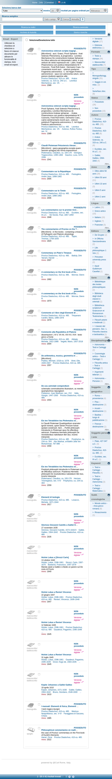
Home (34, 2)
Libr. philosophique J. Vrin (100, 250)
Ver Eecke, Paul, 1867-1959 (61, 215)
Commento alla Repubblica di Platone (58, 332)
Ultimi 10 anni (100, 184)
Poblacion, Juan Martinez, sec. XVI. (57, 393)
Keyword (95, 463)
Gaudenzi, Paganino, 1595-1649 (68, 629)
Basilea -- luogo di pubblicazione (98, 417)
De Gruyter (99, 235)
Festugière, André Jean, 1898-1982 (61, 175)
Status (94, 98)
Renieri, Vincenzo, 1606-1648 (67, 599)
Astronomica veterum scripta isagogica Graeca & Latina (67, 51)
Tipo (93, 69)
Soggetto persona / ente (100, 435)
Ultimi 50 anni (100, 177)
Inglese (98, 221)
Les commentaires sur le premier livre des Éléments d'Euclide (70, 210)
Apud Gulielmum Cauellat (97, 269)
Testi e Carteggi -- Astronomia (97, 479)
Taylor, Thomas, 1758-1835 (59, 237)
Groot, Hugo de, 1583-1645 (65, 662)
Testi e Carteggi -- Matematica (98, 488)
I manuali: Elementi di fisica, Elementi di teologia (63, 706)
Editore (95, 231)
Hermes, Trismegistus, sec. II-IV (61, 479)
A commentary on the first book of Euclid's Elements (65, 272)
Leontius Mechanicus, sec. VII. (59, 82)
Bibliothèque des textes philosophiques (99, 284)
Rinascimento (100, 512)
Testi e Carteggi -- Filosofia (97, 470)
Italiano (98, 217)
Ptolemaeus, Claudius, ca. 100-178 (56, 153)
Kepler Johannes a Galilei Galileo (56, 685)
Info (41, 2)
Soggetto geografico (96, 389)
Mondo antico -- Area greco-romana (100, 506)
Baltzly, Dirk (77, 255)
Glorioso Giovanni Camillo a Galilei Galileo (61, 525)
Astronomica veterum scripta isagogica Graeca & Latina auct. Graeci (73, 106)
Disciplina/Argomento (100, 340)
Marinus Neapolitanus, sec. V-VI (59, 712)
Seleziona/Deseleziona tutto (42, 40)
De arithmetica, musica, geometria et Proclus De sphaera (67, 356)
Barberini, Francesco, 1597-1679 (62, 565)
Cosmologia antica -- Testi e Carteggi (99, 356)
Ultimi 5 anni (100, 190)
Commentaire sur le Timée (53, 191)
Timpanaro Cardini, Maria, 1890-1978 (61, 316)
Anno (94, 167)
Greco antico (100, 211)
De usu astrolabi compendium (55, 386)
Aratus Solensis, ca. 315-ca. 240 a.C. (59, 79)
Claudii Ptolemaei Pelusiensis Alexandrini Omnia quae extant (69, 145)
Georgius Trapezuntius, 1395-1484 (61, 154)
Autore (94, 115)
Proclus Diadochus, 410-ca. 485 (100, 131)
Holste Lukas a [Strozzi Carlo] (55, 557)
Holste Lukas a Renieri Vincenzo (56, 592)
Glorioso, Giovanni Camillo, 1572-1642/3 (59, 530)
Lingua (95, 203)
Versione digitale (78, 102)
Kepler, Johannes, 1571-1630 (54, 690)
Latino (97, 207)
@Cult (56, 762)
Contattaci (49, 2)
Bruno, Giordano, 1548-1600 (65, 692)
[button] (55, 11)
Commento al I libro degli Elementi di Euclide (62, 313)
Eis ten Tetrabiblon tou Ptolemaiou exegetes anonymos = (67, 421)
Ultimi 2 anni (100, 197)
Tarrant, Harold (48, 258)
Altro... (107, 164)
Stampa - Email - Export (10, 36)
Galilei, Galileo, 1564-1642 (99, 158)
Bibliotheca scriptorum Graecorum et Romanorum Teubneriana (98, 310)
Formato (95, 52)
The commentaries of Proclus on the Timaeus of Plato (66, 229)
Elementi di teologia (50, 497)
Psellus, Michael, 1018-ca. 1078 (55, 361)
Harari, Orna (47, 737)
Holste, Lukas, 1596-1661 (52, 562)
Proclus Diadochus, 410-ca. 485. (55, 78)
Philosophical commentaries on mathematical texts (65, 730)
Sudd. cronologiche (98, 497)
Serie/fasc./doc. (99, 91)
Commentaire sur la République (56, 171)
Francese (99, 225)
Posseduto (99, 102)
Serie (94, 277)
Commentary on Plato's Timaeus (56, 253)
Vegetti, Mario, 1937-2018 (72, 341)
